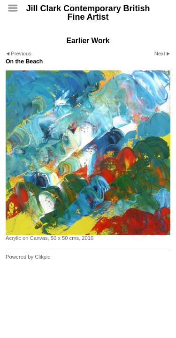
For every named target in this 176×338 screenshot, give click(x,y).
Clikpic (42, 257)
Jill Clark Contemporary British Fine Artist (88, 13)
